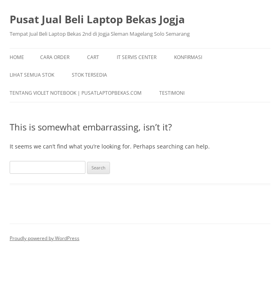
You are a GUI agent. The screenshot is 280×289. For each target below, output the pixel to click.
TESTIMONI (172, 93)
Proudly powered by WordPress (44, 238)
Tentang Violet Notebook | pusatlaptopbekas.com (76, 93)
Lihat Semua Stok (32, 74)
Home (17, 57)
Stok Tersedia (89, 74)
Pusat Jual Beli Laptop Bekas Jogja (97, 19)
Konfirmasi (188, 57)
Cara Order (54, 57)
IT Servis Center (136, 57)
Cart (93, 57)
